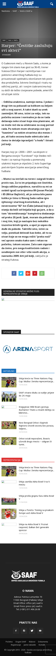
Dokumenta (43, 641)
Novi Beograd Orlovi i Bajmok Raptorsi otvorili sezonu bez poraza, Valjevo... (36, 425)
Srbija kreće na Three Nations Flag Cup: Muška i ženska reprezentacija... (36, 380)
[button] (52, 4)
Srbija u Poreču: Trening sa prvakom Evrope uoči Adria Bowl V (36, 511)
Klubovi (32, 641)
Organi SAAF (20, 641)
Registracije (16, 645)
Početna (9, 641)
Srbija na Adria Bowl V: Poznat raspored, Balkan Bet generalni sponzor (34, 527)
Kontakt (42, 645)
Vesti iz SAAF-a (13, 40)
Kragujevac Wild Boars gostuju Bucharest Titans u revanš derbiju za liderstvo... (36, 409)
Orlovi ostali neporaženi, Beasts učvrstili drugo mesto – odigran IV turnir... (35, 441)
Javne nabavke (30, 645)
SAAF (4, 40)
